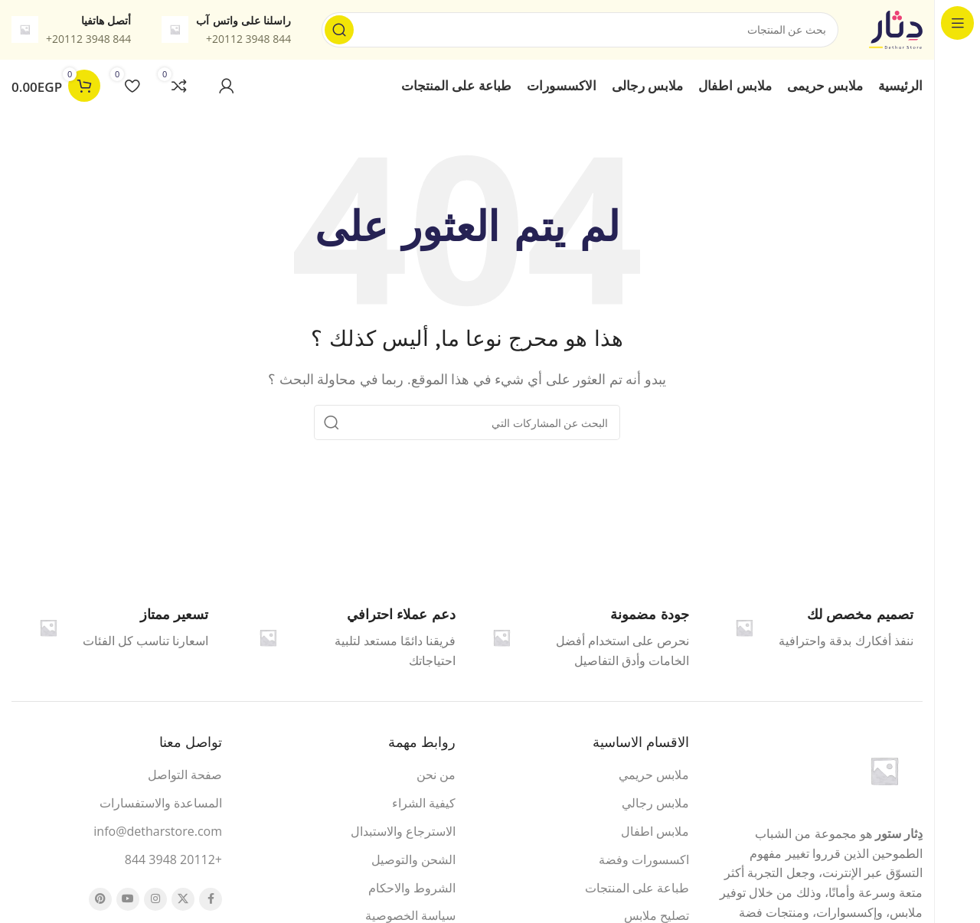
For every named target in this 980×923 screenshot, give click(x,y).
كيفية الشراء (424, 805)
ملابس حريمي (654, 777)
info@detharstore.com (157, 833)
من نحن (436, 777)
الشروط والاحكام (412, 890)
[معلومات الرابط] (226, 30)
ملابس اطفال (655, 833)
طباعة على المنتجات (637, 890)
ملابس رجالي (655, 805)
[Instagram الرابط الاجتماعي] (155, 901)
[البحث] (580, 30)
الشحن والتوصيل (413, 861)
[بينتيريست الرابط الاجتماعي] (100, 901)
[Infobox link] (584, 640)
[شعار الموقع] (896, 29)
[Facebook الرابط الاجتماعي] (210, 901)
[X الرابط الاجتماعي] (183, 901)
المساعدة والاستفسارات (161, 805)
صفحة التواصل (185, 777)
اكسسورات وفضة (644, 861)
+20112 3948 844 (173, 861)
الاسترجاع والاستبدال (403, 833)
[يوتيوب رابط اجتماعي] (127, 901)
